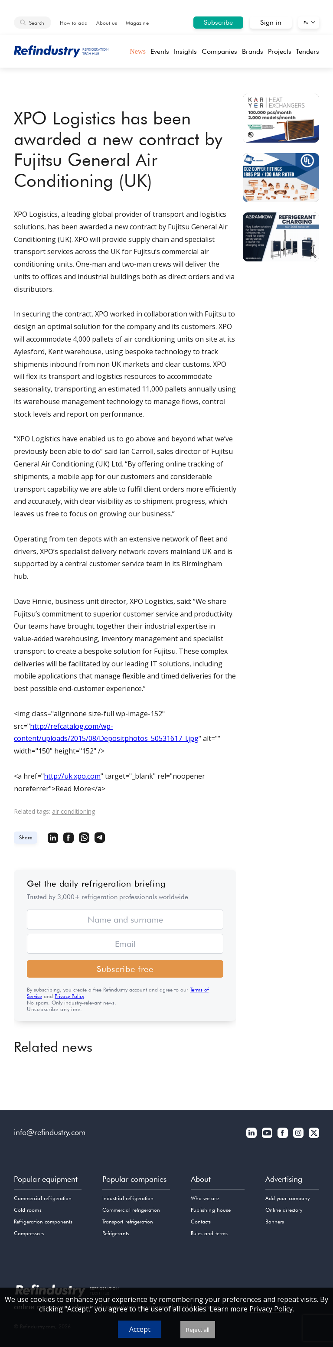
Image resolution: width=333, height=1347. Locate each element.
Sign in (270, 22)
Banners (274, 1221)
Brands (252, 51)
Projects (279, 51)
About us (106, 23)
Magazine (137, 23)
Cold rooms (28, 1210)
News (138, 51)
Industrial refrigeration (127, 1198)
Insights (185, 51)
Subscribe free (125, 969)
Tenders (307, 51)
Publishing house (211, 1210)
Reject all (197, 1330)
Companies (219, 51)
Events (159, 51)
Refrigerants (115, 1233)
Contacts (201, 1221)
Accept (139, 1329)
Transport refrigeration (127, 1221)
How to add (74, 23)
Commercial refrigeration (43, 1198)
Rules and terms (209, 1233)
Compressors (29, 1233)
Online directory (283, 1210)
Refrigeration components (43, 1221)
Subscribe (218, 22)
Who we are (205, 1198)
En (306, 22)
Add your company (287, 1198)
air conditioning (73, 811)
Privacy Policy (69, 996)
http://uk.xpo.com (72, 776)
